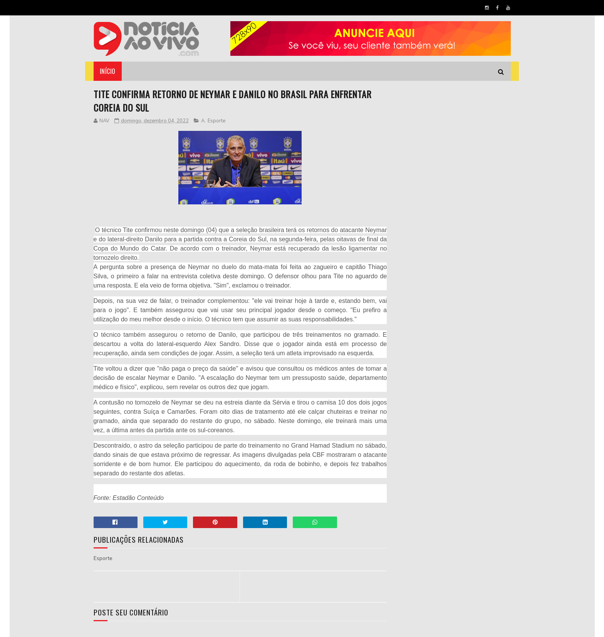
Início (108, 71)
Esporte (216, 121)
